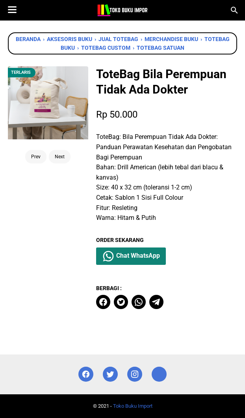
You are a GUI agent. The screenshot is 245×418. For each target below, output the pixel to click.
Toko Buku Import (132, 406)
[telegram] (156, 302)
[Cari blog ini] (234, 10)
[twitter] (121, 302)
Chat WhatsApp (131, 256)
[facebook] (103, 302)
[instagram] (134, 374)
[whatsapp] (139, 302)
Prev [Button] (36, 156)
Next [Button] (60, 156)
